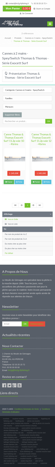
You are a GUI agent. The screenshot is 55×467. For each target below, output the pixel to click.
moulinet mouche (18, 418)
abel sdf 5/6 (39, 461)
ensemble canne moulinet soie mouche (16, 423)
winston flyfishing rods (11, 430)
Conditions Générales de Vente (26, 409)
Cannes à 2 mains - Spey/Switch (39, 38)
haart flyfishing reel (10, 454)
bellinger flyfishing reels (11, 440)
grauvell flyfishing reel (11, 449)
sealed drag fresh (26, 461)
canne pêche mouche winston (31, 428)
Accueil (8, 38)
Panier (8, 182)
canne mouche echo (10, 451)
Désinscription (36, 324)
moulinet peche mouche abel (36, 433)
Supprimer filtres (12, 115)
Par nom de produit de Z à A (16, 239)
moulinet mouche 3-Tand (29, 456)
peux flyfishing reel (27, 449)
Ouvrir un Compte (42, 9)
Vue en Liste (11, 224)
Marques (9, 106)
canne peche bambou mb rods (13, 433)
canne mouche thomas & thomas (26, 426)
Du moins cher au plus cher (15, 244)
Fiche (19, 182)
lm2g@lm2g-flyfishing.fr (18, 370)
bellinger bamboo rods (29, 442)
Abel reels (38, 458)
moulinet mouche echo (29, 447)
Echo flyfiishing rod (26, 451)
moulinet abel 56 (9, 463)
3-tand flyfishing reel (10, 458)
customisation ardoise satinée (27, 463)
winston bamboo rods (11, 444)
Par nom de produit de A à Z (16, 234)
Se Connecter (26, 13)
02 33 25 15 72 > (39, 3)
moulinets (6, 418)
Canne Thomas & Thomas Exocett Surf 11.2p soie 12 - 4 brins (41, 139)
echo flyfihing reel (42, 449)
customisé (43, 463)
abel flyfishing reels (10, 435)
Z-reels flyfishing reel (10, 456)
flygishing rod (45, 418)
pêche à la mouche (33, 421)
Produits (17, 38)
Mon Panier (17, 8)
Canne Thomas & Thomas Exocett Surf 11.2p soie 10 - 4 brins (14, 139)
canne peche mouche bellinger (32, 440)
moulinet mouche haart (43, 451)
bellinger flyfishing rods (11, 442)
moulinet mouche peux (11, 447)
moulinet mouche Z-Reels (27, 454)
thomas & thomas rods (11, 428)
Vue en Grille (11, 219)
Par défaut (9, 253)
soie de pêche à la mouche (41, 423)
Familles (8, 98)
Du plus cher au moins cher (15, 249)
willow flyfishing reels (10, 437)
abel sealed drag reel (10, 461)
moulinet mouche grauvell (29, 444)
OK (48, 121)
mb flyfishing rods (27, 430)
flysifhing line (20, 421)
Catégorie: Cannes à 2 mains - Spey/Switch (24, 90)
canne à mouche (32, 418)
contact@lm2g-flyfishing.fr (17, 3)
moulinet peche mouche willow (29, 435)
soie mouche (8, 426)
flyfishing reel (8, 421)
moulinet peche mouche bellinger (31, 437)
